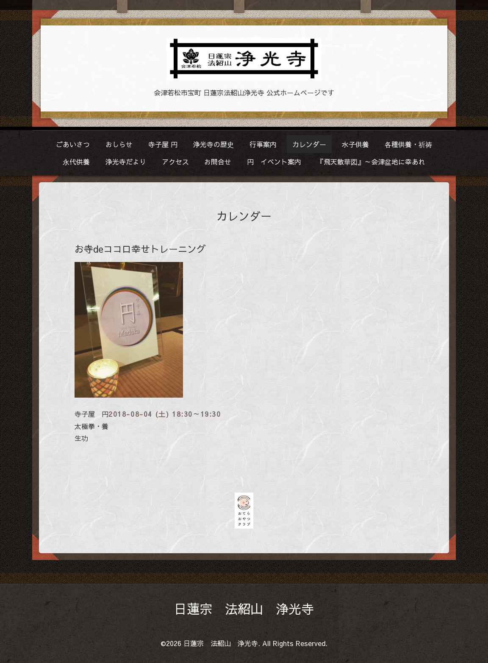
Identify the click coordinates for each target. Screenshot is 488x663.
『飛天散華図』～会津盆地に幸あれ (371, 161)
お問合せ (217, 161)
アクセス (175, 161)
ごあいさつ (73, 144)
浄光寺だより (125, 161)
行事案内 (263, 144)
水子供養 (355, 144)
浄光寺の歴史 (213, 144)
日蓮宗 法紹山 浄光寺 (244, 608)
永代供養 (76, 161)
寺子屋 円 (162, 144)
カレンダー (309, 144)
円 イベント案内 (274, 161)
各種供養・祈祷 (408, 144)
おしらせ (119, 144)
